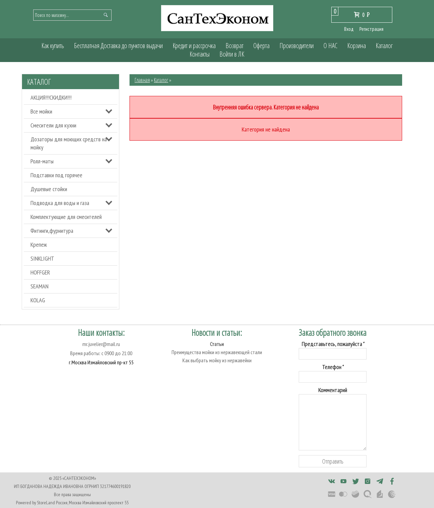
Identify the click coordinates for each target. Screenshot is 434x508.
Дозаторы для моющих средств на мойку (69, 143)
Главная (142, 80)
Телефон (332, 367)
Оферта (261, 45)
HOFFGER (40, 272)
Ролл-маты (42, 161)
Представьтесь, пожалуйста (333, 344)
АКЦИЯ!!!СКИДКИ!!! (51, 97)
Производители (296, 45)
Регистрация (371, 29)
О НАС (330, 45)
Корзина (356, 45)
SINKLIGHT (42, 258)
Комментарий (332, 390)
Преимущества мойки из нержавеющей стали (217, 352)
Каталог (384, 45)
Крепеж (39, 244)
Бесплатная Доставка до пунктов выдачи (118, 45)
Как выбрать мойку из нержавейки (217, 360)
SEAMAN (39, 286)
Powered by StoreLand (35, 503)
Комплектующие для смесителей (66, 217)
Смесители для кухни (53, 125)
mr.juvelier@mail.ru (101, 344)
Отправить (332, 461)
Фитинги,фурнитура (52, 231)
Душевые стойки (49, 189)
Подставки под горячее (56, 175)
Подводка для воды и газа (60, 203)
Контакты (200, 54)
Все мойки (41, 111)
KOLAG (38, 300)
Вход (349, 29)
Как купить (52, 45)
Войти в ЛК (231, 54)
